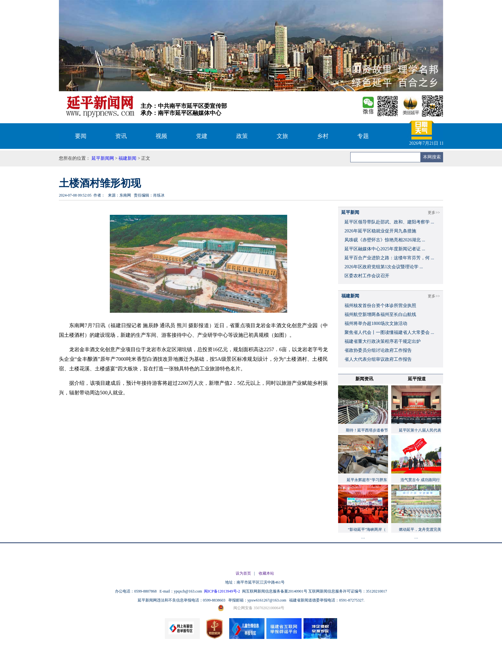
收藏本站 (266, 573)
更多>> (434, 212)
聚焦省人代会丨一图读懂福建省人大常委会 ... (389, 332)
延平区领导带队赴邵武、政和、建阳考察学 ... (389, 222)
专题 (363, 136)
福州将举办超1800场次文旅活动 (375, 323)
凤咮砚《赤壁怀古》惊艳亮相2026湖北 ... (384, 240)
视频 (161, 136)
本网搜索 (432, 157)
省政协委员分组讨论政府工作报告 (378, 350)
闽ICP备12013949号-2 (222, 591)
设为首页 (243, 573)
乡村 (322, 136)
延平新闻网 (103, 158)
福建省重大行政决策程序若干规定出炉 (382, 341)
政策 (242, 136)
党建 (201, 136)
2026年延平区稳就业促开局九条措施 (380, 231)
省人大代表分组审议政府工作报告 (378, 359)
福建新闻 (127, 158)
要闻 (80, 136)
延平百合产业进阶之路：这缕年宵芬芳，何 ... (389, 257)
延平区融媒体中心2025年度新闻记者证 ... (384, 248)
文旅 (282, 136)
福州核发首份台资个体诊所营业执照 (380, 305)
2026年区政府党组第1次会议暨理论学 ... (383, 266)
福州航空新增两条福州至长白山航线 (380, 314)
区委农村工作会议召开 (366, 275)
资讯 (121, 136)
